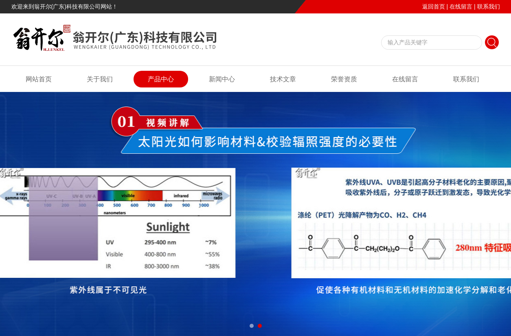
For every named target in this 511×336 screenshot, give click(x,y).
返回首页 (433, 6)
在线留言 (461, 6)
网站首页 (39, 79)
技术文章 (283, 79)
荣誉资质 (344, 79)
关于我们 (100, 79)
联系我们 (488, 6)
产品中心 (161, 79)
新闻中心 (222, 79)
